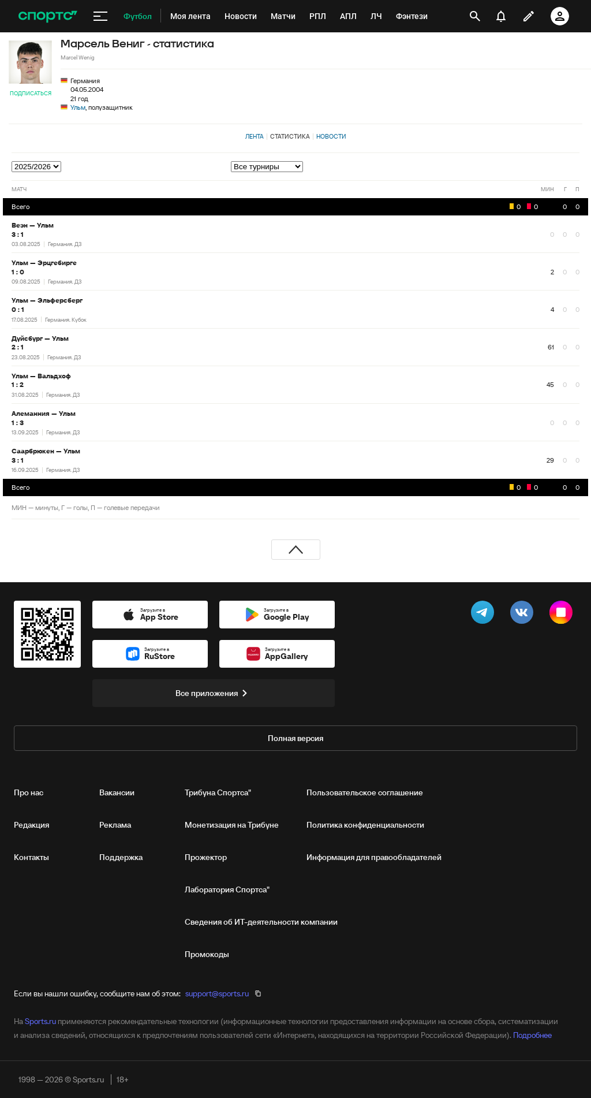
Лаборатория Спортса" (227, 889)
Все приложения (213, 693)
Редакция (31, 825)
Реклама (115, 825)
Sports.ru (40, 1021)
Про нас (28, 792)
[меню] (100, 16)
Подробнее (532, 1035)
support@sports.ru (217, 993)
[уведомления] (501, 16)
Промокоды (207, 954)
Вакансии (116, 792)
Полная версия (295, 738)
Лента (254, 136)
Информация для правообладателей (374, 857)
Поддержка (121, 857)
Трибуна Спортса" (218, 792)
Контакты (31, 857)
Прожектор (206, 857)
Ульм (77, 107)
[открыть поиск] (475, 16)
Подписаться (30, 93)
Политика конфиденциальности (365, 825)
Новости (331, 136)
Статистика (290, 136)
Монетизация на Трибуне (232, 825)
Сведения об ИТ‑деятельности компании (261, 922)
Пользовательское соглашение (364, 792)
